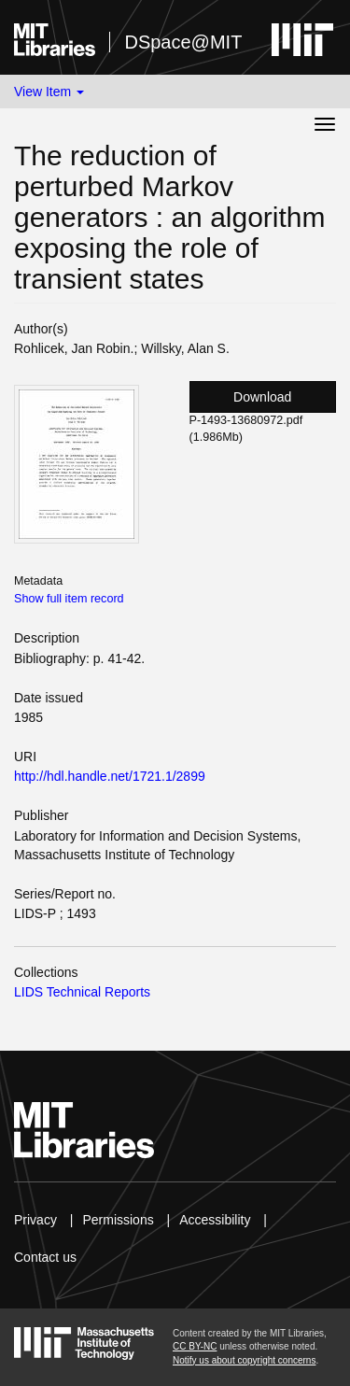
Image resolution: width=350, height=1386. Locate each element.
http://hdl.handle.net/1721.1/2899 (109, 776)
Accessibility (214, 1219)
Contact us (45, 1257)
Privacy (35, 1219)
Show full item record (69, 598)
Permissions (117, 1219)
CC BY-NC (195, 1346)
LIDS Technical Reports (82, 991)
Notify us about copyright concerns (244, 1360)
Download (262, 396)
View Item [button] (49, 91)
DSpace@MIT (183, 42)
